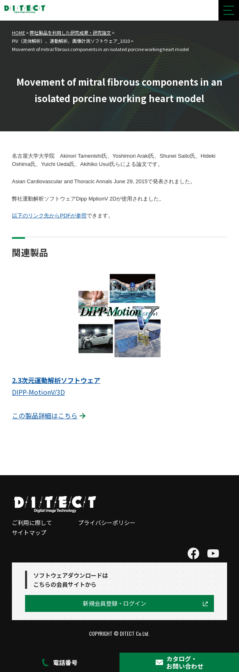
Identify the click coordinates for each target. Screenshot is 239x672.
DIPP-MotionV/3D (38, 392)
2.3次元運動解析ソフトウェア (56, 380)
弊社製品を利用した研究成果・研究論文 (70, 32)
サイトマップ (29, 532)
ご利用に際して (32, 522)
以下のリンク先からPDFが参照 (49, 215)
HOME (18, 32)
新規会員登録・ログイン (114, 603)
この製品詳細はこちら (45, 415)
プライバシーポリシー (107, 522)
